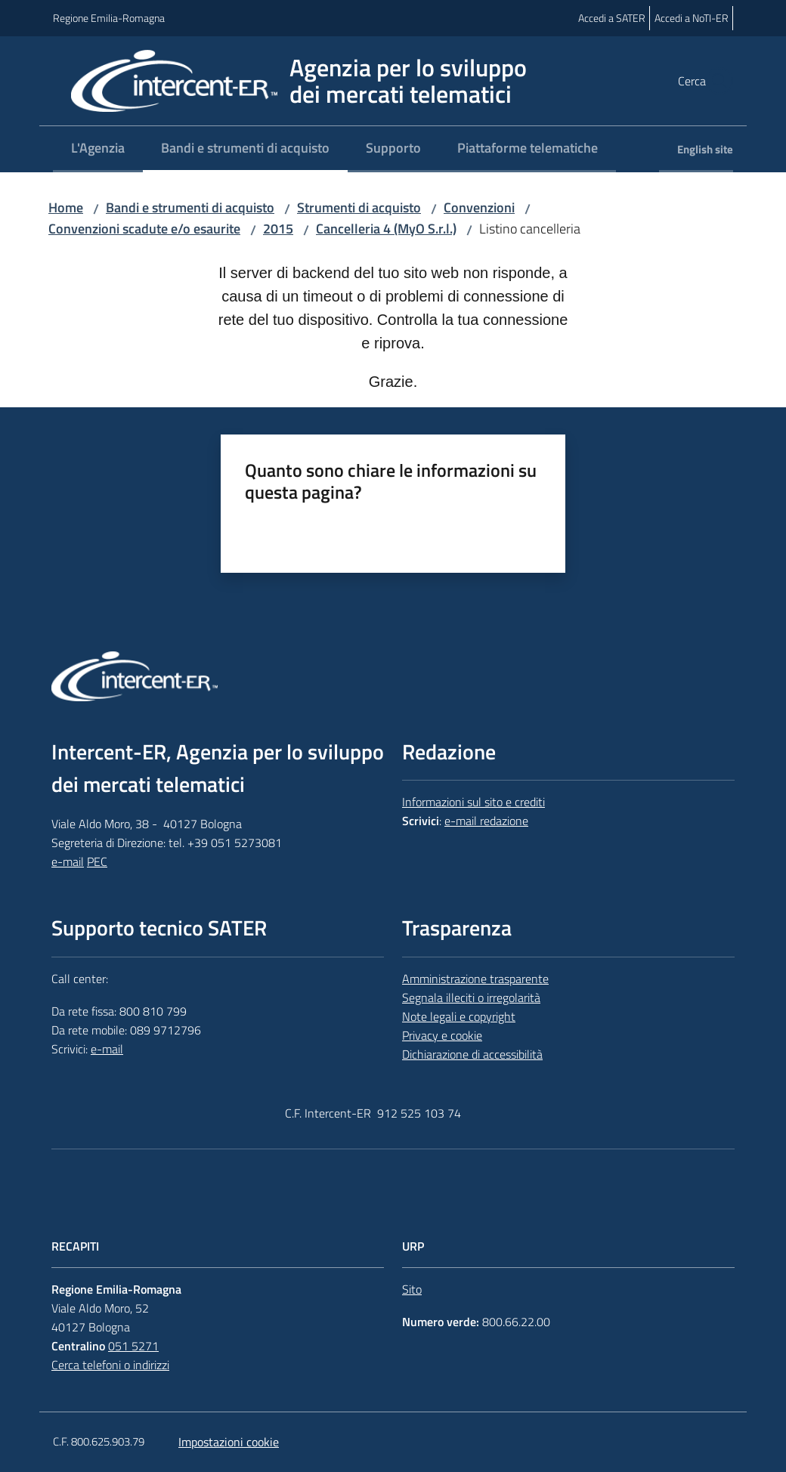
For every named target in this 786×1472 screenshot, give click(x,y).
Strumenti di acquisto (359, 207)
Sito (412, 1289)
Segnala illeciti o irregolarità (471, 997)
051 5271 (133, 1346)
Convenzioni (479, 207)
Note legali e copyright (458, 1016)
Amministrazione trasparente (475, 978)
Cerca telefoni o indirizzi (110, 1365)
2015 (278, 228)
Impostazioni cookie (228, 1442)
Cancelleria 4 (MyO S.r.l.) (386, 228)
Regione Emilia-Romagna (109, 18)
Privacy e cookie (442, 1035)
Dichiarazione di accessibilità (472, 1054)
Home (65, 207)
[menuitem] (98, 149)
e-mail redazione (486, 821)
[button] (715, 81)
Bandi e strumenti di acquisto (190, 207)
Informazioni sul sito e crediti (473, 802)
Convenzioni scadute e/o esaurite (144, 228)
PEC (97, 861)
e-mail (67, 861)
